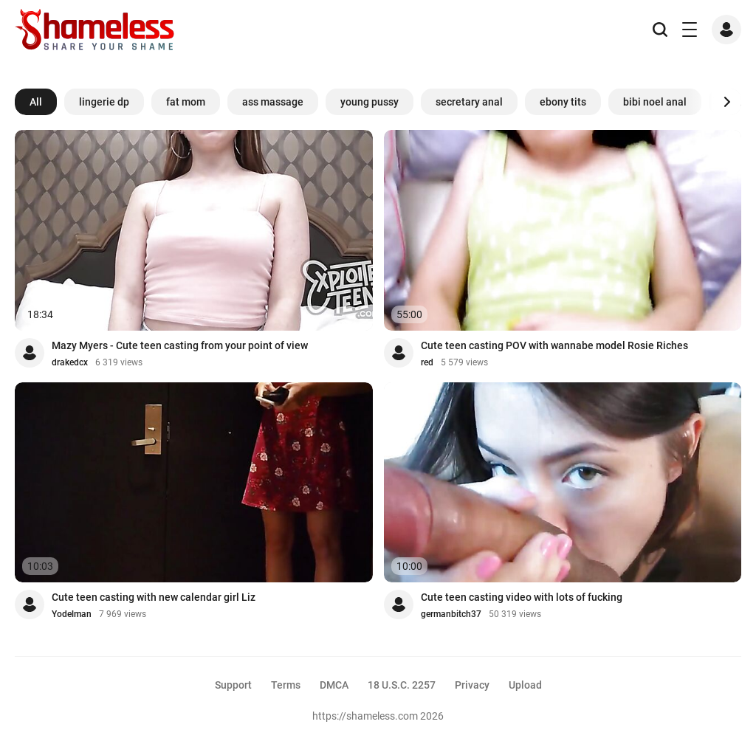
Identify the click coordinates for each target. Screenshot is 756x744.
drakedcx (70, 362)
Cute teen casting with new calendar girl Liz (153, 597)
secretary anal (469, 102)
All (36, 102)
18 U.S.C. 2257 (402, 685)
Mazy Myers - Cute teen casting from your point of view (180, 345)
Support (233, 685)
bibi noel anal (655, 102)
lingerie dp (104, 102)
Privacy (472, 685)
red (427, 362)
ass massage (272, 102)
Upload (525, 685)
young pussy (369, 102)
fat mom (185, 102)
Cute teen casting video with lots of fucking (521, 597)
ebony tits (563, 102)
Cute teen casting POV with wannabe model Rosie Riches (554, 345)
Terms (285, 685)
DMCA (334, 685)
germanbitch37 (451, 614)
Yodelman (72, 614)
